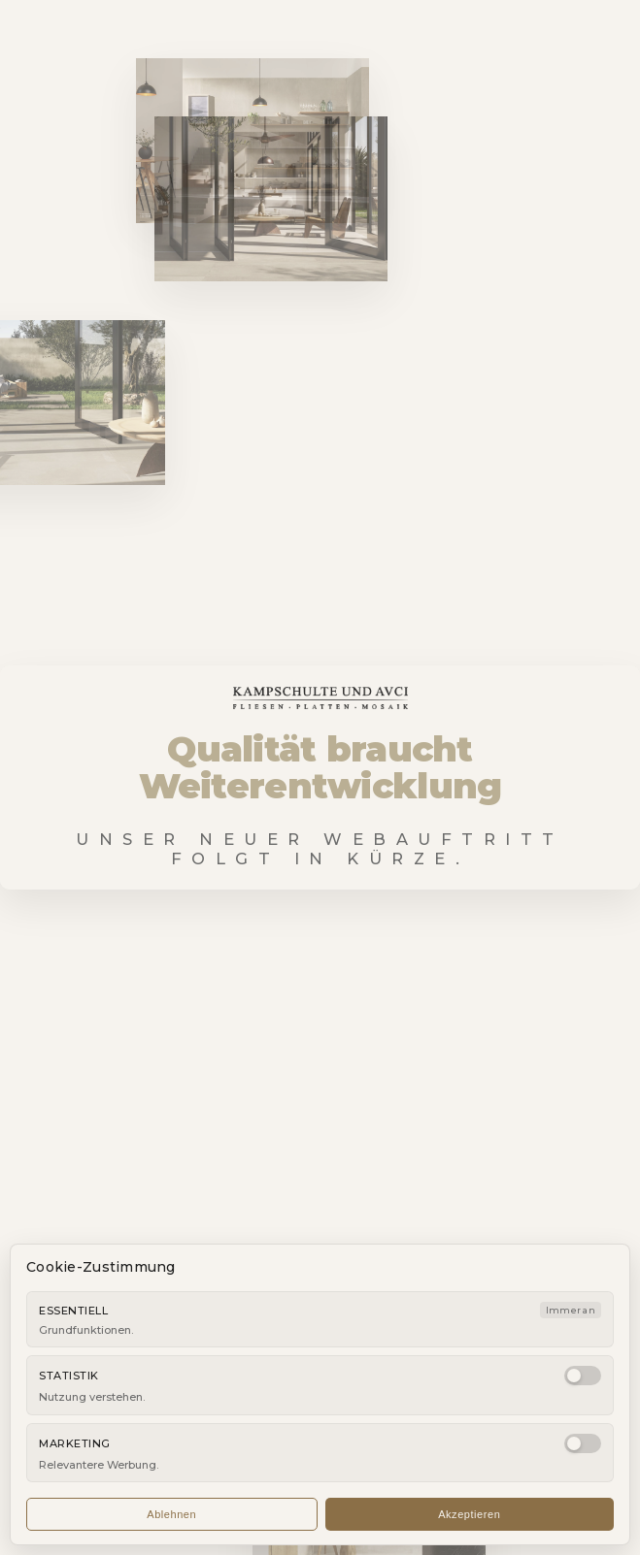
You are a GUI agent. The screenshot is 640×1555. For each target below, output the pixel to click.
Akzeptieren (469, 1514)
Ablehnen (171, 1514)
